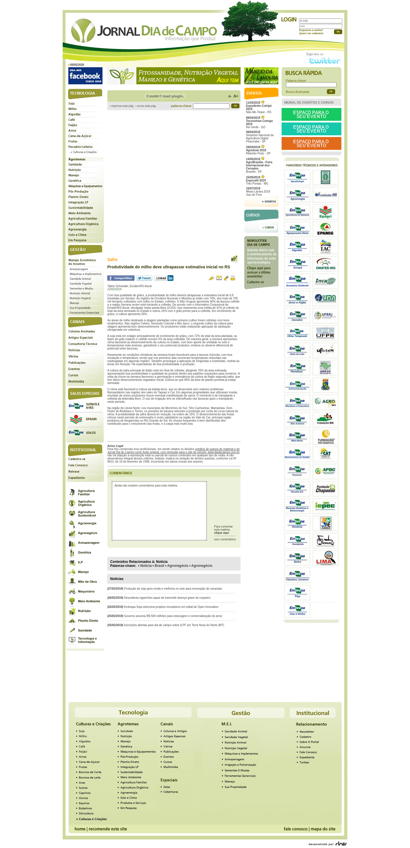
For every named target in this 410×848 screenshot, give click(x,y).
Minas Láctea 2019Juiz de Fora (258, 191)
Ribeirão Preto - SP (258, 150)
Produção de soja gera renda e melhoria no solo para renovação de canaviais (173, 588)
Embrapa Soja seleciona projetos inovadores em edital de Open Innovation (171, 606)
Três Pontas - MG (257, 180)
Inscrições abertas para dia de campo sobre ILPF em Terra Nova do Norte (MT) (174, 625)
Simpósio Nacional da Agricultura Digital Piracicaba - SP (260, 136)
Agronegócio (177, 566)
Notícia (146, 566)
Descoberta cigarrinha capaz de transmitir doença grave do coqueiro (167, 597)
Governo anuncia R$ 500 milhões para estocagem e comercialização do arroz (173, 616)
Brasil (159, 566)
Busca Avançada (297, 91)
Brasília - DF (259, 165)
